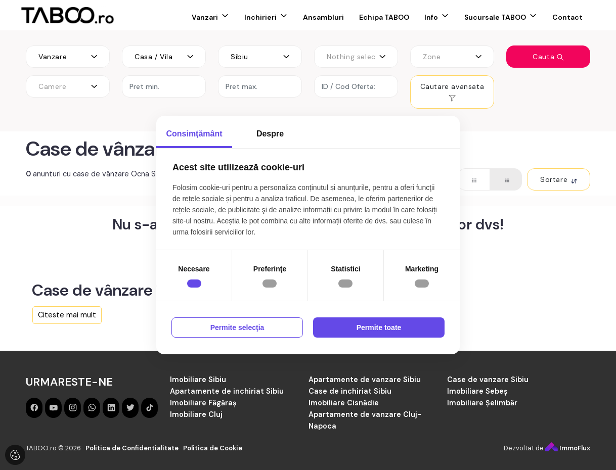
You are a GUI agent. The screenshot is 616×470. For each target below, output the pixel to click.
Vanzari (205, 17)
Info (431, 17)
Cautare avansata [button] (452, 92)
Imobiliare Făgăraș (203, 402)
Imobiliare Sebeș (477, 391)
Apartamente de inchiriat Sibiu (227, 391)
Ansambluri (323, 17)
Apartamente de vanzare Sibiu (365, 379)
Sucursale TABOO (495, 17)
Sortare (558, 179)
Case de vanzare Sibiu (488, 379)
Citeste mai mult (67, 314)
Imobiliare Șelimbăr (482, 402)
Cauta (548, 56)
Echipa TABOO (384, 17)
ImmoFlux (567, 448)
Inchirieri (260, 17)
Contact (567, 17)
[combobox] (68, 56)
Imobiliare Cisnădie (344, 402)
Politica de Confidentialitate (132, 448)
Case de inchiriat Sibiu (350, 391)
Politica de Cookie (212, 448)
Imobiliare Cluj (196, 414)
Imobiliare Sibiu (198, 379)
